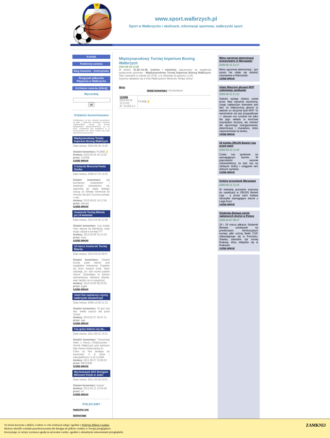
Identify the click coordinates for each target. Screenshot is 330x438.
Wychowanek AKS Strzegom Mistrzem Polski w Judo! (91, 373)
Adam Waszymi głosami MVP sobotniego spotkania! (236, 89)
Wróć (122, 87)
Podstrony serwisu (91, 63)
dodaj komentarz (157, 90)
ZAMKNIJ (316, 425)
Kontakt (91, 56)
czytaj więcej (80, 160)
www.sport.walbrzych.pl (186, 19)
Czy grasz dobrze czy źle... (90, 329)
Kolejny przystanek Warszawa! (237, 180)
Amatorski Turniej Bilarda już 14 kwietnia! (89, 214)
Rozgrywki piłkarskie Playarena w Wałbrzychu (91, 80)
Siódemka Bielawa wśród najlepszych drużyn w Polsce (236, 215)
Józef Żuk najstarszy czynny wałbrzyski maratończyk (91, 296)
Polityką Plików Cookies (95, 424)
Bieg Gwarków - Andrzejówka (91, 71)
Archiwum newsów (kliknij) (91, 88)
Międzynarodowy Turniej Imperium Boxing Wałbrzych (91, 140)
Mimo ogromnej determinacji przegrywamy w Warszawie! (236, 59)
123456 (124, 97)
